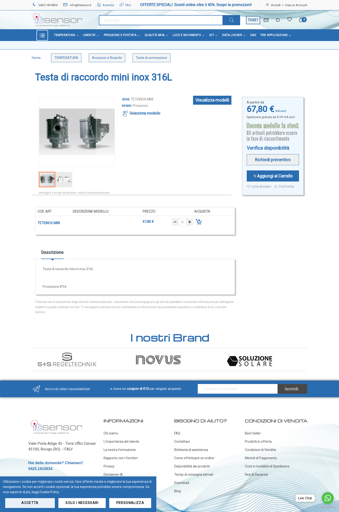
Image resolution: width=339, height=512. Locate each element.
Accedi (276, 5)
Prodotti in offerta (258, 441)
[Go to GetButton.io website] (327, 507)
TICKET (253, 20)
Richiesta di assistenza (191, 450)
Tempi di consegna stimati (193, 474)
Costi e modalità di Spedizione (267, 466)
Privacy (109, 466)
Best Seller (253, 433)
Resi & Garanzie (256, 474)
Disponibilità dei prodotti (192, 466)
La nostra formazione (120, 450)
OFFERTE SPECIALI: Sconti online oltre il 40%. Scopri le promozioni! (196, 5)
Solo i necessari (82, 503)
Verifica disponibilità (268, 148)
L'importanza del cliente (121, 441)
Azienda (105, 5)
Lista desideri (259, 186)
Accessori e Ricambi (107, 58)
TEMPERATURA (66, 58)
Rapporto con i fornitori (121, 458)
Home (36, 58)
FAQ (125, 5)
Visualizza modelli (212, 100)
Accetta (29, 503)
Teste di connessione (151, 58)
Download (181, 483)
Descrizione (52, 252)
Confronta (284, 186)
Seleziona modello (144, 113)
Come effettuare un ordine (194, 458)
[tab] (52, 254)
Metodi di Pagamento (261, 458)
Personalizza (130, 503)
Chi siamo (111, 433)
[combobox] (160, 20)
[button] (105, 131)
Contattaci (182, 441)
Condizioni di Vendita (260, 450)
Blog (177, 491)
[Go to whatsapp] (328, 498)
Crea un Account (296, 5)
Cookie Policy (49, 492)
